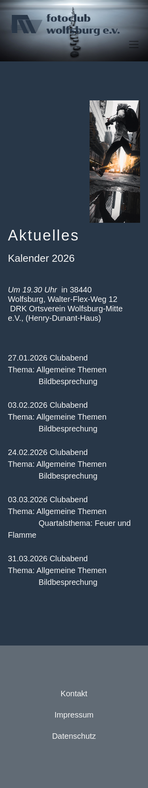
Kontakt (74, 693)
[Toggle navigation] (134, 44)
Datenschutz (74, 736)
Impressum (74, 714)
